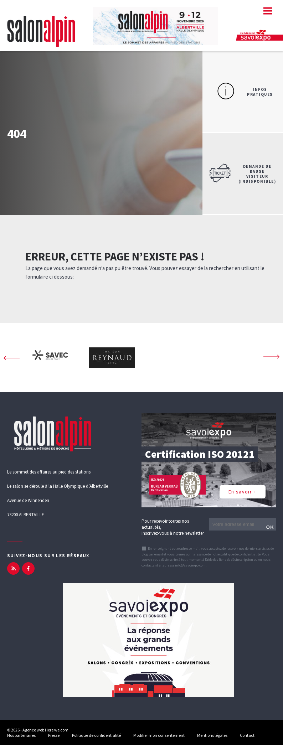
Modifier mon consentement (159, 735)
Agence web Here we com (45, 730)
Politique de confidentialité (96, 735)
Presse (54, 735)
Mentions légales (212, 735)
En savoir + (242, 491)
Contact (247, 735)
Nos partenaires (21, 735)
